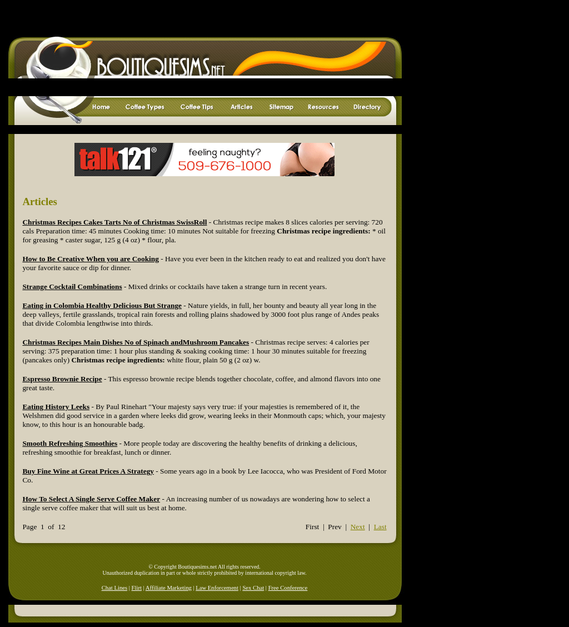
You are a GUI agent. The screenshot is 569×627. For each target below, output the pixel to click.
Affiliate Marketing (169, 588)
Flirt (137, 588)
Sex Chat (253, 588)
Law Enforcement (217, 588)
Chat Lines (114, 588)
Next (358, 526)
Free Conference (288, 588)
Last (380, 526)
